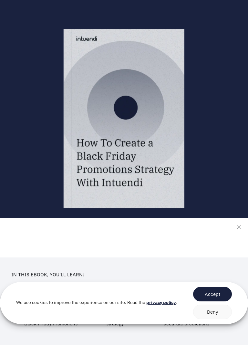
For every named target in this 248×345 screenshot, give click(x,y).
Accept (212, 294)
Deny (212, 312)
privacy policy (161, 302)
